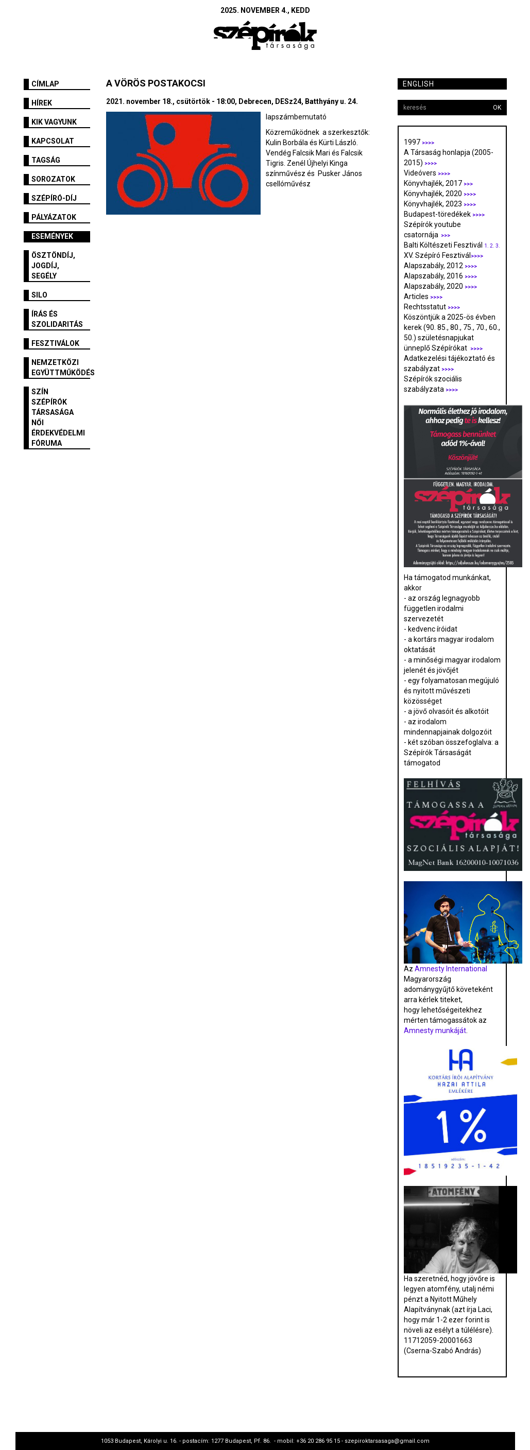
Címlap (45, 84)
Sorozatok (53, 179)
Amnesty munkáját (435, 1030)
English (418, 84)
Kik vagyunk (54, 122)
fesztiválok (55, 343)
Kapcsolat (52, 141)
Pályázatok (53, 217)
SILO (39, 295)
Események (52, 236)
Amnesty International (451, 969)
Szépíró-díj (54, 198)
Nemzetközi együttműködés (61, 367)
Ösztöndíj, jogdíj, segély (53, 265)
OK (497, 107)
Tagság (45, 160)
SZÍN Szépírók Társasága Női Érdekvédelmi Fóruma (58, 417)
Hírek (41, 103)
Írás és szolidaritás (57, 319)
